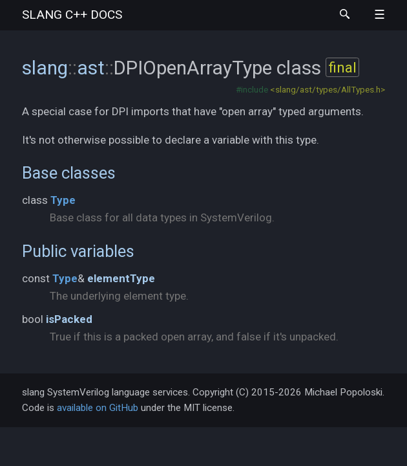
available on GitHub (97, 408)
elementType (121, 278)
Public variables (78, 251)
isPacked (69, 319)
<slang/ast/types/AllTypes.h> (327, 89)
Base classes (69, 173)
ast (91, 67)
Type (63, 200)
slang (72, 14)
